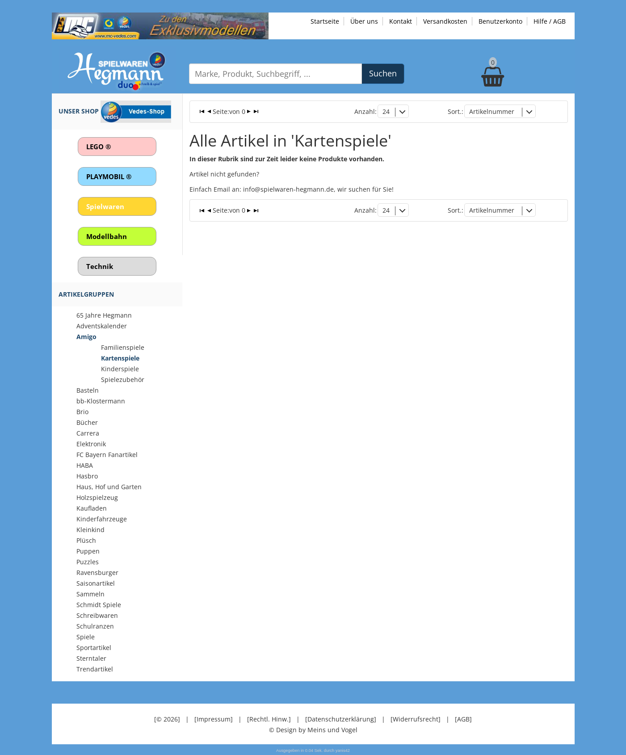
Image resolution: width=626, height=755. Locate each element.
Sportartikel (93, 647)
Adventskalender (101, 326)
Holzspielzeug (97, 497)
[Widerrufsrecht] (416, 719)
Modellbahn (106, 236)
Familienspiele (122, 347)
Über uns (364, 21)
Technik (99, 266)
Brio (82, 411)
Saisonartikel (95, 583)
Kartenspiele (120, 358)
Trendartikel (94, 669)
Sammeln (90, 594)
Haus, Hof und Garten (109, 486)
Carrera (87, 433)
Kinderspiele (120, 369)
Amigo (86, 336)
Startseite (325, 21)
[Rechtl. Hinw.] (269, 719)
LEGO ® (98, 146)
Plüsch (86, 540)
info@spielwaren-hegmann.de (288, 189)
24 (386, 111)
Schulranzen (95, 626)
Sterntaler (91, 658)
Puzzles (87, 562)
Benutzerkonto (500, 21)
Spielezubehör (122, 379)
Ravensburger (97, 572)
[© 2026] (167, 719)
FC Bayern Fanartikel (107, 454)
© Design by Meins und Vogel (313, 730)
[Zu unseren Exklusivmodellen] (160, 25)
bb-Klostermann (100, 401)
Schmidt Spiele (98, 604)
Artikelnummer (491, 111)
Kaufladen (91, 508)
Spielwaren (105, 206)
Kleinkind (90, 529)
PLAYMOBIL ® (108, 176)
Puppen (88, 551)
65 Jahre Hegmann (104, 315)
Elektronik (91, 444)
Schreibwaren (97, 615)
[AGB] (463, 719)
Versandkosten (445, 21)
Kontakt (400, 21)
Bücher (87, 422)
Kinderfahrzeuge (101, 519)
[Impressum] (213, 719)
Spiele (85, 637)
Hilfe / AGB (550, 21)
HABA (84, 465)
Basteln (87, 390)
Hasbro (87, 476)
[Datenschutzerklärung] (340, 719)
